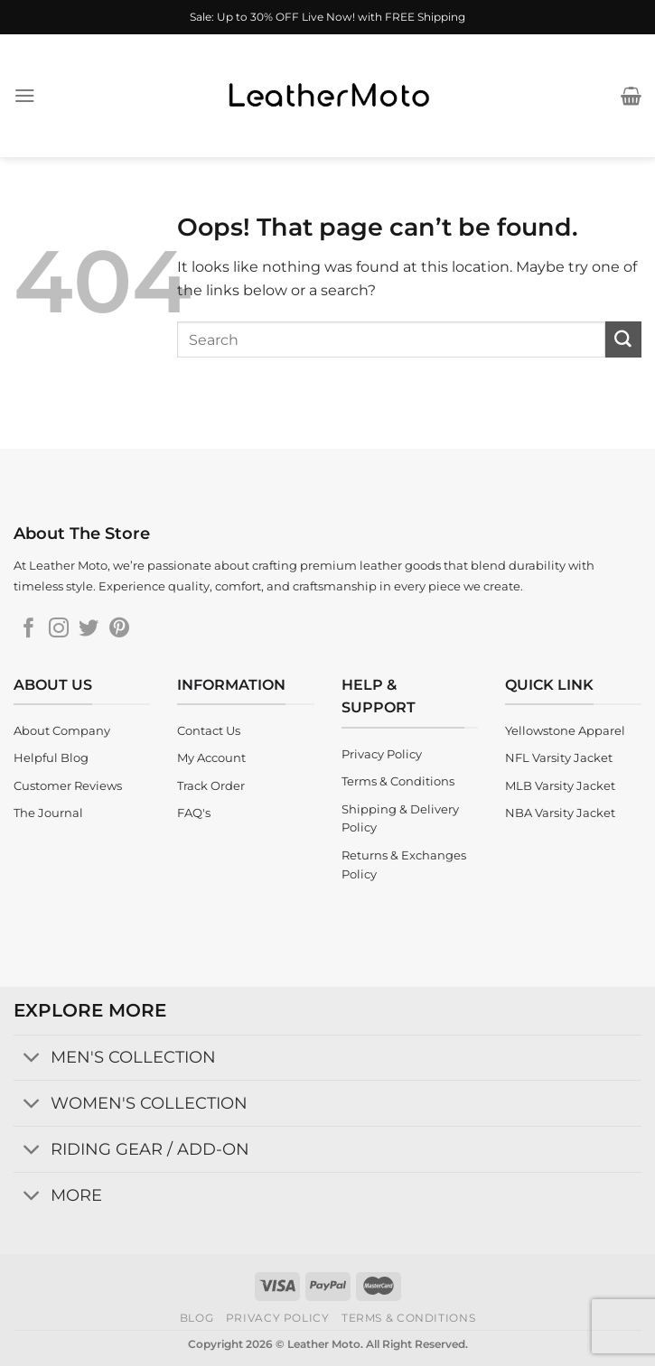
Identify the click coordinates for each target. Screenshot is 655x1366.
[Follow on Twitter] (88, 629)
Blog (196, 1317)
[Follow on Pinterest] (119, 629)
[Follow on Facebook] (29, 629)
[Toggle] (32, 1059)
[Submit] (623, 339)
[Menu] (25, 95)
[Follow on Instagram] (59, 629)
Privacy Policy (278, 1317)
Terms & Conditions (408, 1317)
